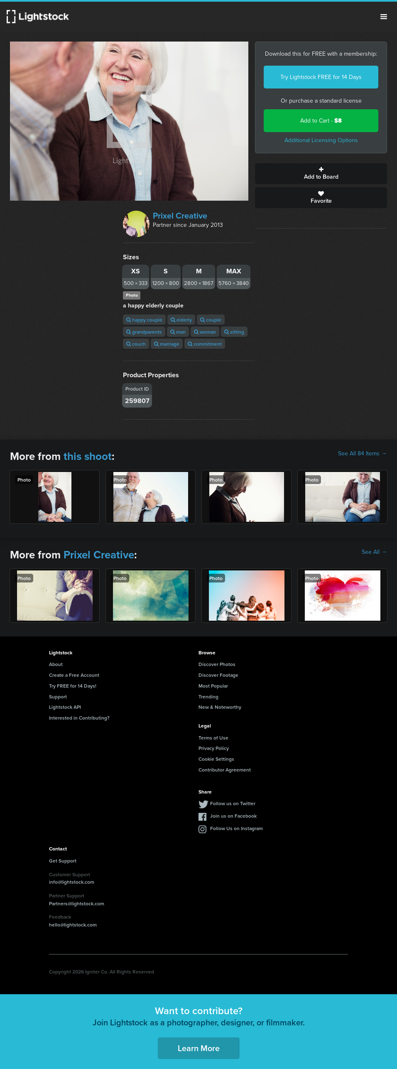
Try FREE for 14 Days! (72, 685)
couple (210, 319)
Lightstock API (65, 706)
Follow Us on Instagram (236, 828)
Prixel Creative (180, 215)
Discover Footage (218, 674)
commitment (205, 343)
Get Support (62, 860)
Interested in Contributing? (79, 717)
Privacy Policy (213, 748)
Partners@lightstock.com (76, 903)
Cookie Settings (216, 758)
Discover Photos (216, 664)
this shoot (88, 456)
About (56, 664)
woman (205, 331)
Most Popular (213, 685)
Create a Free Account (74, 674)
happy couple (144, 319)
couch (136, 343)
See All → (374, 552)
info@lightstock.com (71, 881)
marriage (166, 343)
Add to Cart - (321, 120)
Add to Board (321, 174)
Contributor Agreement (224, 769)
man (178, 331)
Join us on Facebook (233, 815)
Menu (383, 16)
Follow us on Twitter (232, 803)
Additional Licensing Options (321, 140)
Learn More (199, 1048)
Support (58, 696)
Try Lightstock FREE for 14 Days (321, 77)
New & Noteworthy (219, 706)
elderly (181, 319)
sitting (234, 331)
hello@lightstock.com (73, 924)
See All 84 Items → (362, 454)
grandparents (144, 331)
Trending (208, 696)
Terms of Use (213, 737)
